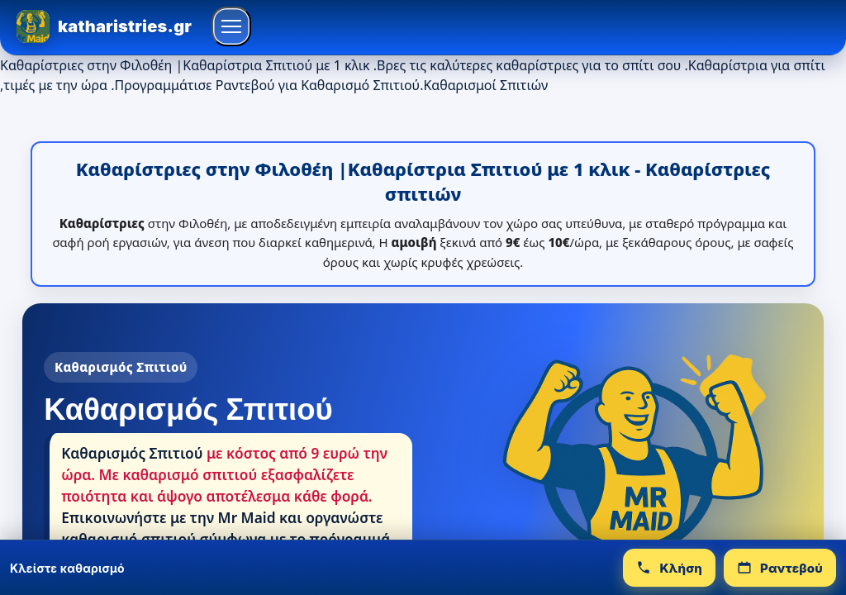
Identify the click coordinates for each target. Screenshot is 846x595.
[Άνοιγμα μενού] (231, 26)
